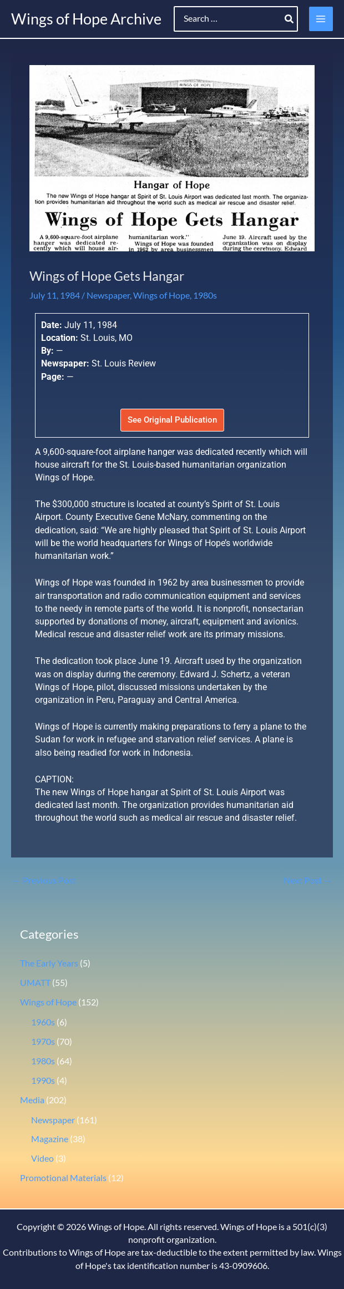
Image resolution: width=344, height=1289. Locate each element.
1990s (43, 1080)
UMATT (35, 983)
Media (32, 1100)
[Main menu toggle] (321, 19)
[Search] (289, 19)
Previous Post (44, 880)
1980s (205, 295)
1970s (43, 1042)
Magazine (49, 1139)
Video (42, 1158)
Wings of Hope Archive (86, 18)
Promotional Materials (63, 1178)
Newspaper (108, 295)
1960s (43, 1022)
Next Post (308, 880)
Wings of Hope (161, 295)
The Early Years (49, 963)
